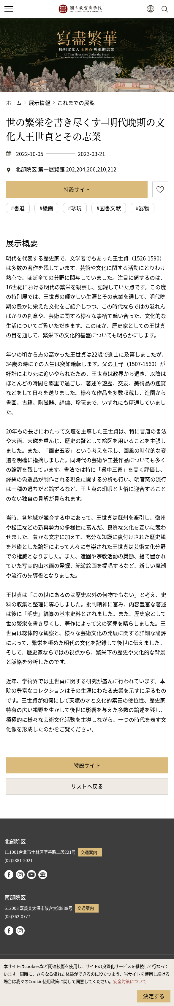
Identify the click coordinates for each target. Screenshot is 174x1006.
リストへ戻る (87, 786)
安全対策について (129, 981)
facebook (8, 874)
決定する (153, 996)
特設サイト (77, 189)
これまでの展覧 (76, 103)
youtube (31, 874)
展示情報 (39, 103)
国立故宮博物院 (80, 9)
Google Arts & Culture (42, 874)
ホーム (14, 103)
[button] (150, 9)
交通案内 (88, 852)
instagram (20, 874)
